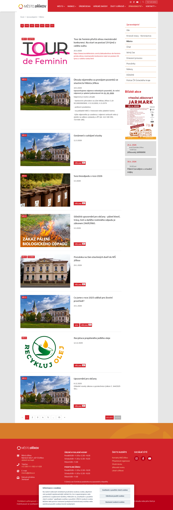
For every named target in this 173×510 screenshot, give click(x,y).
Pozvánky (31, 257)
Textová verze (151, 2)
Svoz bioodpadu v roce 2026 (88, 176)
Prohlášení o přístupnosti (27, 501)
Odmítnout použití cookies (115, 496)
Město (41, 17)
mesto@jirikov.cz (28, 473)
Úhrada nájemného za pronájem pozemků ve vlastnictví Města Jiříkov (96, 81)
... (53, 417)
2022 (47, 25)
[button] (61, 8)
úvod (22, 17)
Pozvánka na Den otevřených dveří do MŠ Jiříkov (95, 258)
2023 (42, 25)
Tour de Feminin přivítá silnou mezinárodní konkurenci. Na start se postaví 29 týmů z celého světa (95, 42)
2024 (37, 25)
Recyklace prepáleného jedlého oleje (92, 338)
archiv (117, 417)
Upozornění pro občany (85, 378)
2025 (32, 25)
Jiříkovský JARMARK (136, 152)
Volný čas (31, 39)
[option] (140, 117)
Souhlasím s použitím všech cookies (115, 490)
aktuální (109, 417)
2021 (52, 25)
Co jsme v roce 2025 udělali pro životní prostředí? (93, 299)
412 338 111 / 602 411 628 (32, 466)
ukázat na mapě (28, 460)
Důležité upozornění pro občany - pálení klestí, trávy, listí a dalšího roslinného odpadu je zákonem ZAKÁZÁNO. (97, 220)
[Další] (64, 417)
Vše (22, 25)
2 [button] (142, 137)
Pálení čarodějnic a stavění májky (139, 170)
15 (59, 417)
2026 (26, 25)
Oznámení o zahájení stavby (88, 135)
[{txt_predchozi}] (22, 417)
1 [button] (139, 137)
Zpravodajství (32, 17)
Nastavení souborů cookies (114, 502)
